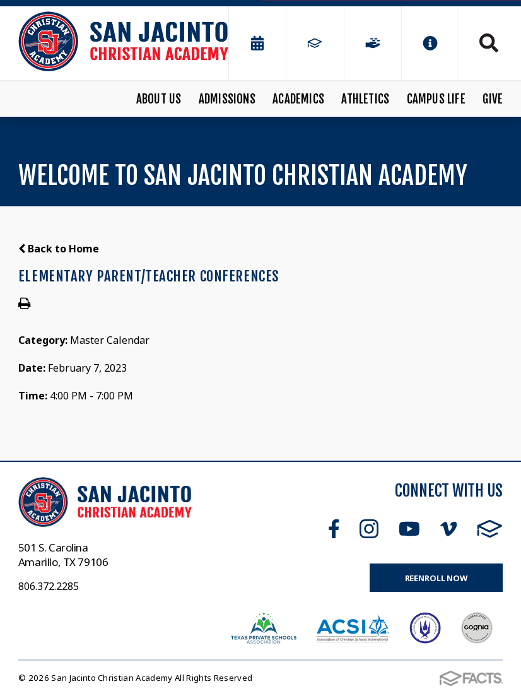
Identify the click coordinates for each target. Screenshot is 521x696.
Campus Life (436, 99)
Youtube (409, 528)
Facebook (334, 528)
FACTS (490, 528)
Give (493, 99)
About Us (159, 99)
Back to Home (58, 249)
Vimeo (448, 528)
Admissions (227, 99)
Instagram (369, 528)
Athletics (365, 99)
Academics (298, 99)
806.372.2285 (48, 586)
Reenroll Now (436, 578)
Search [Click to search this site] (488, 42)
